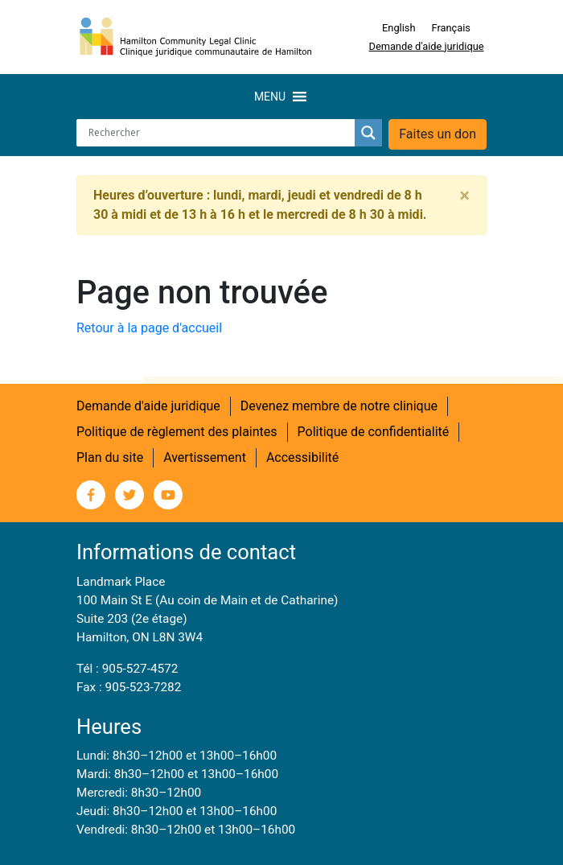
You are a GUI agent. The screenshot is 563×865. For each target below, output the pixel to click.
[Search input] (219, 132)
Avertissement (204, 457)
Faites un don (437, 134)
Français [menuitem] (451, 28)
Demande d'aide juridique (426, 46)
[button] (270, 96)
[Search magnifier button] (368, 132)
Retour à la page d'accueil (149, 328)
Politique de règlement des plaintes (176, 431)
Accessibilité (302, 457)
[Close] (464, 195)
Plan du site (109, 457)
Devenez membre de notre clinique (339, 406)
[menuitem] (398, 28)
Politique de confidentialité (374, 431)
